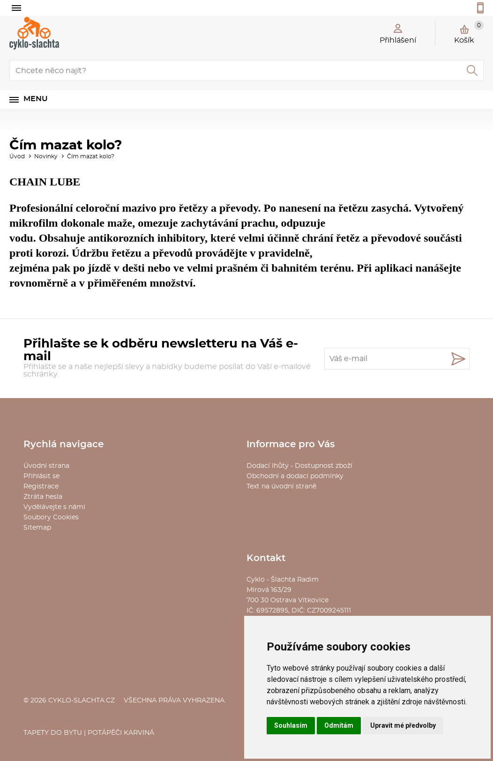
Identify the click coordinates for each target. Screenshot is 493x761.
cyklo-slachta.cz (81, 700)
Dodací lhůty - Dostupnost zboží (299, 466)
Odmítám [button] (338, 725)
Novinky (46, 156)
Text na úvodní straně (281, 486)
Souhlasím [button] (290, 725)
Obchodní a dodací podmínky (295, 476)
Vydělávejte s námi (54, 507)
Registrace (41, 486)
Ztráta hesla (42, 497)
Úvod (17, 156)
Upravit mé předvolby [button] (403, 725)
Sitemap (37, 528)
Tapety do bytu (52, 733)
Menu (35, 99)
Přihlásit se (41, 476)
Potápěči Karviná (121, 733)
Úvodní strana (46, 466)
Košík (469, 32)
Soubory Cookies (51, 517)
